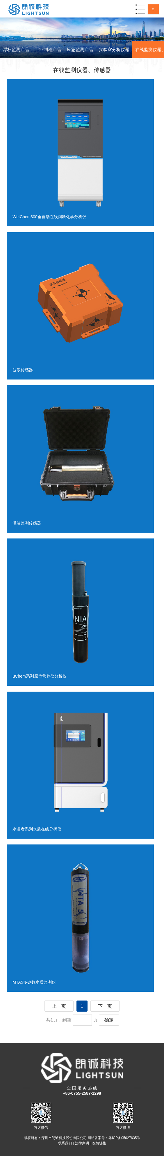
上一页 (59, 1006)
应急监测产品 (80, 49)
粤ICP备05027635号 (124, 1138)
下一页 (105, 1006)
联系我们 (65, 1143)
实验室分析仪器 (114, 49)
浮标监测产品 (16, 49)
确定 (109, 1019)
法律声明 (82, 1143)
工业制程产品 (48, 49)
